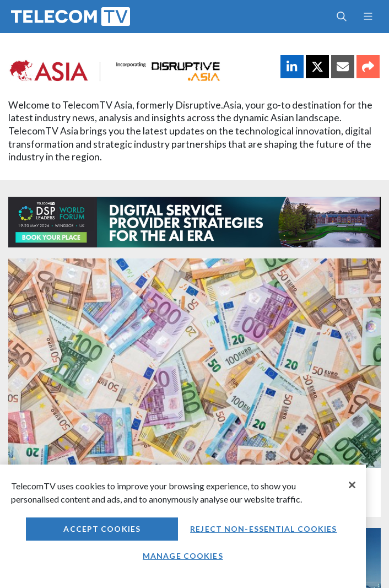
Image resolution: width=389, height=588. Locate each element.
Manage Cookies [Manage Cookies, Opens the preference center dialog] (183, 555)
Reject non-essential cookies (263, 528)
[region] (183, 526)
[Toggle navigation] (368, 16)
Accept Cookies (102, 528)
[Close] (352, 485)
